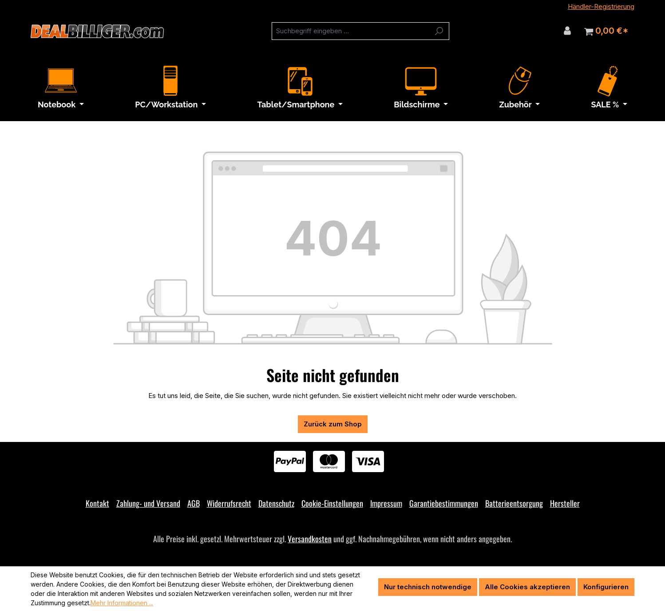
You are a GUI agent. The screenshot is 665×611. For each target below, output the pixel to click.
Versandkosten (310, 538)
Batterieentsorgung (514, 503)
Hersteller (565, 503)
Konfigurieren (606, 587)
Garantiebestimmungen (443, 503)
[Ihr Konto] (567, 30)
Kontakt (97, 503)
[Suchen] (438, 31)
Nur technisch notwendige (427, 587)
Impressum (386, 503)
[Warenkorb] (606, 31)
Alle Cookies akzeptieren (527, 587)
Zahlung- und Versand (148, 503)
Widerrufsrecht (229, 503)
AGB (193, 503)
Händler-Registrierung (601, 6)
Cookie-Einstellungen (332, 503)
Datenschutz (276, 503)
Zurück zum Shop (333, 424)
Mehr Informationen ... (122, 603)
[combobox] (350, 31)
